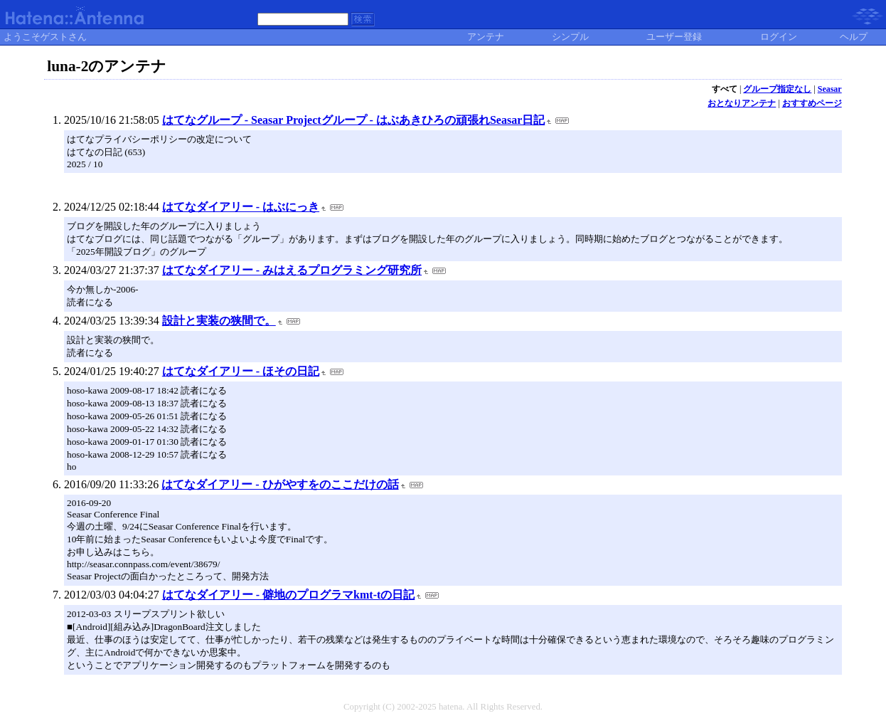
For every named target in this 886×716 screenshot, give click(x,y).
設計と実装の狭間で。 (219, 321)
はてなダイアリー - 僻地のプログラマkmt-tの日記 (288, 595)
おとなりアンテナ (742, 103)
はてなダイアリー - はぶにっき (240, 207)
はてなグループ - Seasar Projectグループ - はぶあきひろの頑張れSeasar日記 (353, 120)
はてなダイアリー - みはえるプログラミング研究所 (292, 270)
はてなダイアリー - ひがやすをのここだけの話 (279, 484)
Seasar (830, 89)
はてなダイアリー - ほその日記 (240, 371)
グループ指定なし (777, 89)
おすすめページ (812, 103)
